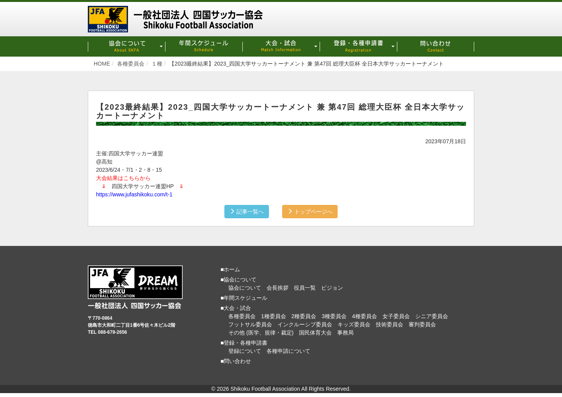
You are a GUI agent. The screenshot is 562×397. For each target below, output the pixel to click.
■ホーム (230, 269)
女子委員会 (396, 316)
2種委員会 (304, 316)
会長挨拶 (277, 288)
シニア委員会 (431, 316)
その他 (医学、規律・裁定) (260, 332)
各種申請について (288, 351)
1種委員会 (273, 316)
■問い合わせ (236, 361)
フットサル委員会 (250, 324)
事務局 (345, 332)
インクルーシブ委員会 (304, 324)
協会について (244, 288)
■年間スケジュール (244, 298)
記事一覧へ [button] (246, 211)
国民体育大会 (315, 332)
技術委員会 (389, 324)
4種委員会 (364, 316)
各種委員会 (242, 316)
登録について (244, 351)
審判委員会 (422, 324)
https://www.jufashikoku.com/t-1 (134, 194)
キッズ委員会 (354, 324)
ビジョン (332, 288)
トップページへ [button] (310, 211)
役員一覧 (305, 288)
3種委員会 (334, 316)
